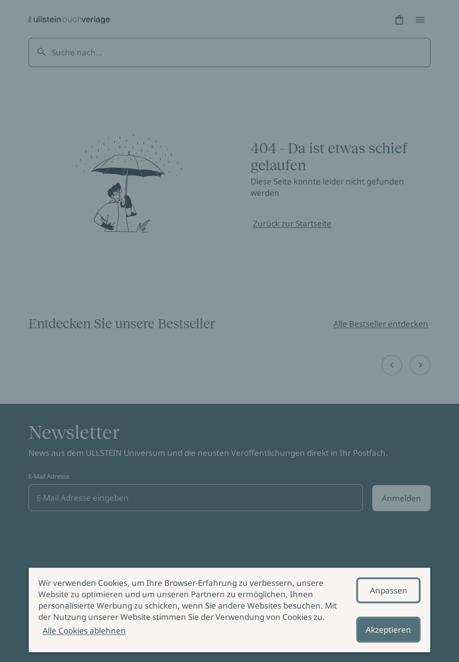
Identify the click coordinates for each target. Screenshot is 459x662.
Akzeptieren (388, 629)
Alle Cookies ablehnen (84, 630)
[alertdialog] (229, 610)
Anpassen (388, 590)
